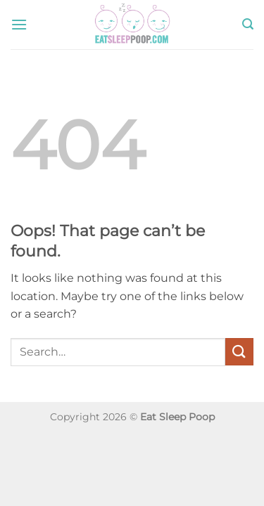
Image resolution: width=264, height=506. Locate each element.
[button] (19, 24)
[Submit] (239, 351)
